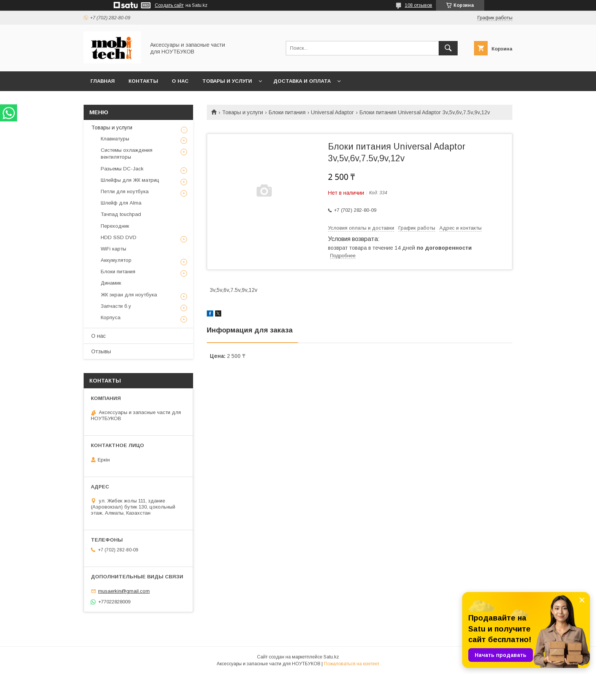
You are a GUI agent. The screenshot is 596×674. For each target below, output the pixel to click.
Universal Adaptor (332, 112)
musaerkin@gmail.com (124, 591)
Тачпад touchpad (121, 214)
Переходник (115, 226)
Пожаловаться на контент (351, 663)
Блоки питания (287, 112)
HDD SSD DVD (118, 237)
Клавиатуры (115, 139)
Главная (102, 81)
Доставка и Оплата (302, 81)
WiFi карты (113, 249)
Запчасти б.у (116, 306)
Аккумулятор (116, 260)
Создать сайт (169, 5)
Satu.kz (331, 657)
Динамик (111, 283)
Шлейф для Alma (121, 203)
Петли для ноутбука (125, 191)
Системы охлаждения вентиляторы (126, 153)
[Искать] (448, 48)
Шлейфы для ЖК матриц (130, 180)
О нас (180, 81)
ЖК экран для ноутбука (129, 295)
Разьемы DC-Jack (122, 169)
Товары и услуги (227, 81)
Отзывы (101, 351)
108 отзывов (418, 5)
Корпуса (110, 317)
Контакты (143, 81)
